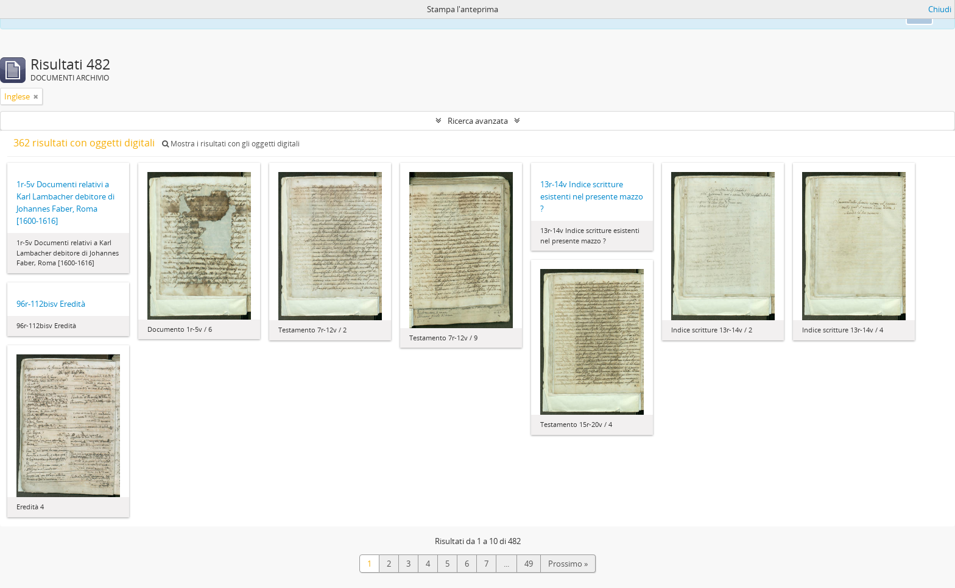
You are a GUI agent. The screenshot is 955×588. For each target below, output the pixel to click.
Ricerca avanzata (478, 120)
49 (528, 563)
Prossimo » (568, 563)
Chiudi (939, 9)
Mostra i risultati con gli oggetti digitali (231, 143)
